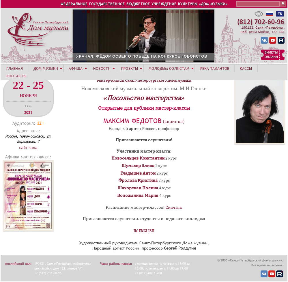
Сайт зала (28, 147)
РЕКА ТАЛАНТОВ (214, 68)
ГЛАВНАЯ (14, 68)
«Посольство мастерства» (144, 98)
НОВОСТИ (102, 68)
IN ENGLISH (144, 230)
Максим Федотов (132, 121)
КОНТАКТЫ (16, 75)
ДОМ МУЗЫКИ (45, 68)
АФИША (76, 68)
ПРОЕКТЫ (129, 68)
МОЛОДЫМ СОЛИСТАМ (169, 68)
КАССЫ (246, 68)
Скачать (173, 207)
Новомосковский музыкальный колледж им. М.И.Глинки (144, 88)
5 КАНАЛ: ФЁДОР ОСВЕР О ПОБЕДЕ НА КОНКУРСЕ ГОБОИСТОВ (172, 56)
